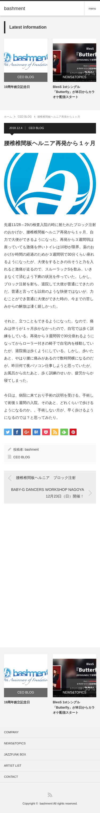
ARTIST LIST (12, 765)
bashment (32, 449)
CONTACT (11, 776)
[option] (25, 64)
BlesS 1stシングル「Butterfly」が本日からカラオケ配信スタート (74, 92)
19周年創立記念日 (17, 87)
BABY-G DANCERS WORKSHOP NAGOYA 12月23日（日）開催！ (47, 492)
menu (92, 8)
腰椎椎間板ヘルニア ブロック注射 (46, 478)
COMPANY (11, 732)
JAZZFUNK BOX (15, 754)
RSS (50, 795)
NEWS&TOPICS (74, 77)
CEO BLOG (25, 77)
